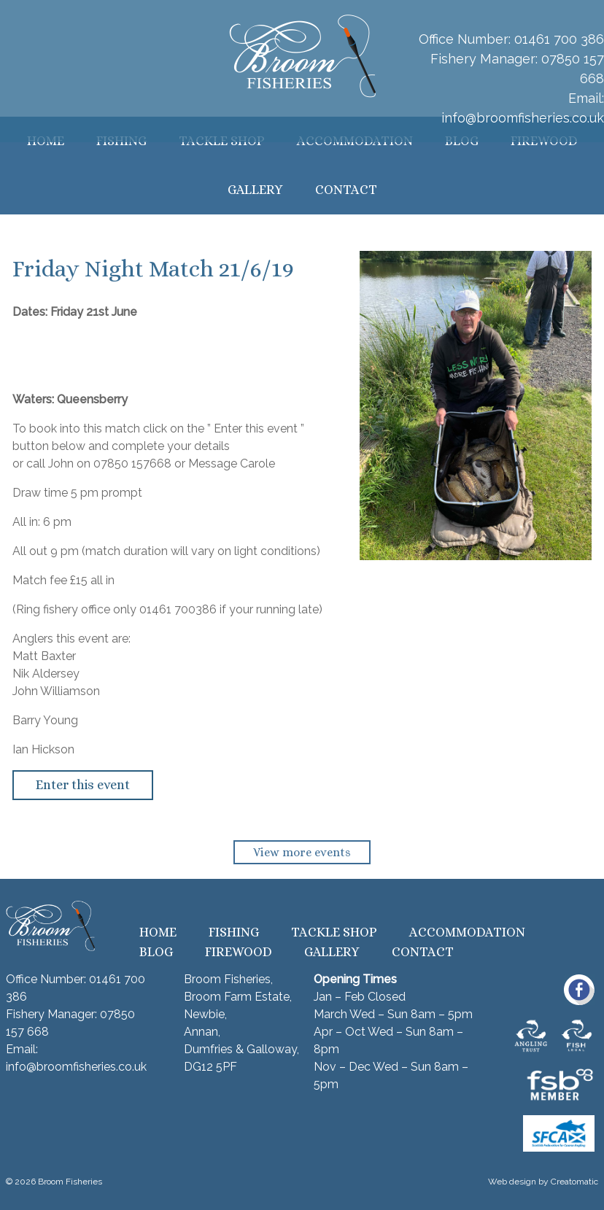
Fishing (234, 932)
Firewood (238, 952)
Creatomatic (574, 1181)
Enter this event (83, 784)
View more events (302, 852)
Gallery (255, 189)
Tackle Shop (334, 932)
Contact (346, 189)
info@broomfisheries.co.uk (522, 117)
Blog (156, 952)
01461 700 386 (559, 39)
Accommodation (467, 932)
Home (158, 932)
